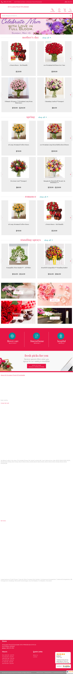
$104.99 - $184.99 (54, 274)
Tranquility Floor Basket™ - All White (18, 268)
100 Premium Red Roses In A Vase (54, 65)
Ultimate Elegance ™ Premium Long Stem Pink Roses (18, 102)
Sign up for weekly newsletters (36, 366)
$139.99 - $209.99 (54, 187)
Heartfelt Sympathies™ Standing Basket (54, 268)
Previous (2, 58)
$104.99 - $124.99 (18, 274)
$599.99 (54, 72)
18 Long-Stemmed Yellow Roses (18, 145)
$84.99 (54, 108)
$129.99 (18, 72)
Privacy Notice (48, 672)
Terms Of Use (39, 672)
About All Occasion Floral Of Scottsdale (13, 375)
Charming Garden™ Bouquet (54, 101)
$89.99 (18, 187)
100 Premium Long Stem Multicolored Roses (54, 145)
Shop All (45, 37)
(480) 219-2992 (7, 2)
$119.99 (18, 151)
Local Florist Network (58, 672)
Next (70, 58)
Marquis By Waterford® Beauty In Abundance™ (54, 181)
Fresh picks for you (36, 358)
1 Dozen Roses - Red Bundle (19, 65)
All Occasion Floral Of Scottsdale (18, 7)
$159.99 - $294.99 (18, 108)
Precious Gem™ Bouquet (19, 181)
